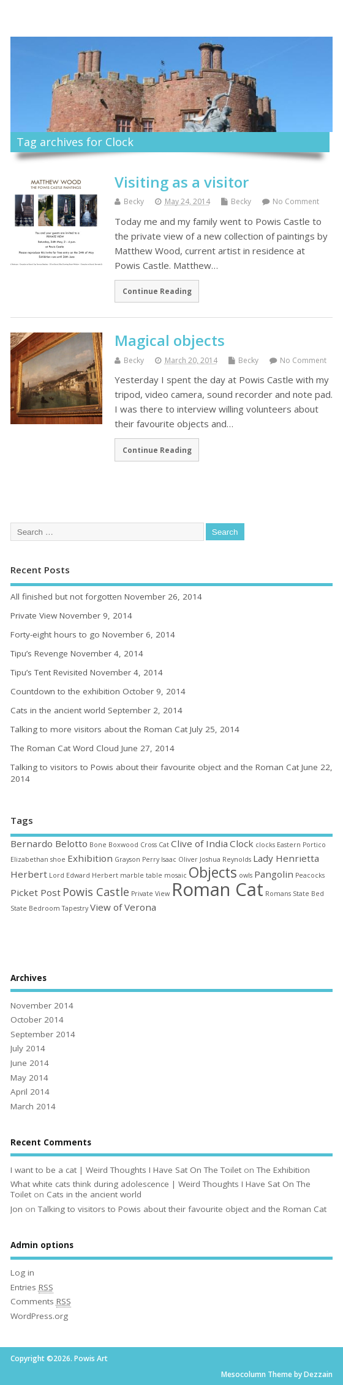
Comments (40, 1301)
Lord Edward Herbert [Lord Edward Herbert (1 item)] (83, 875)
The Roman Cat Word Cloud (64, 748)
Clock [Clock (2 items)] (242, 843)
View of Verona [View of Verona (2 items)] (123, 907)
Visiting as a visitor (182, 182)
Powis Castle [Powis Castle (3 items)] (95, 891)
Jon (16, 1208)
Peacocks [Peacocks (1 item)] (310, 875)
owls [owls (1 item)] (245, 875)
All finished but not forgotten (66, 596)
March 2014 (33, 1106)
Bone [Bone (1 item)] (98, 844)
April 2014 (30, 1091)
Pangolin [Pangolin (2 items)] (273, 874)
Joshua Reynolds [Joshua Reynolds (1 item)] (225, 859)
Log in (22, 1272)
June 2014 (29, 1062)
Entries (31, 1287)
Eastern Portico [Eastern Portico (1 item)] (301, 844)
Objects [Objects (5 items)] (213, 872)
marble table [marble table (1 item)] (141, 875)
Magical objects (170, 340)
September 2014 (42, 1034)
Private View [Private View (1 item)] (150, 893)
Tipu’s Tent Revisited (49, 672)
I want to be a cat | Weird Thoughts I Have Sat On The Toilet (125, 1169)
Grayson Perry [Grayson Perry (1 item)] (137, 859)
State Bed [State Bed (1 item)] (308, 893)
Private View (33, 615)
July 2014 (27, 1048)
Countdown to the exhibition (65, 691)
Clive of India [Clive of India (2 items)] (199, 843)
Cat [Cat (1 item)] (164, 844)
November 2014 (42, 1005)
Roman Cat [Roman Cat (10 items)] (217, 889)
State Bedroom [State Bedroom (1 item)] (35, 908)
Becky (134, 201)
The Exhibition (283, 1169)
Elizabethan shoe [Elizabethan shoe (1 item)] (38, 859)
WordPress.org (39, 1315)
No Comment (296, 201)
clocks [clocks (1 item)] (265, 844)
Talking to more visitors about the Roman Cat (98, 729)
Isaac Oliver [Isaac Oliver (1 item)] (179, 859)
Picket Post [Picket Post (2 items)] (35, 892)
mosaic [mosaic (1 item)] (175, 875)
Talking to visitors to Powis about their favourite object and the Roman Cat (154, 767)
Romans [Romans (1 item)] (278, 893)
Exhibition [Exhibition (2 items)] (90, 858)
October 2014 (37, 1019)
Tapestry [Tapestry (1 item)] (75, 908)
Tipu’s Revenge (39, 653)
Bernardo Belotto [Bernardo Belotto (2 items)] (49, 843)
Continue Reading (157, 291)
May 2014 (29, 1077)
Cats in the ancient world (57, 710)
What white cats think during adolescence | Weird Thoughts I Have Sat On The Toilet (160, 1189)
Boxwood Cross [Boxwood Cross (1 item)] (132, 844)
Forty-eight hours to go (55, 634)
